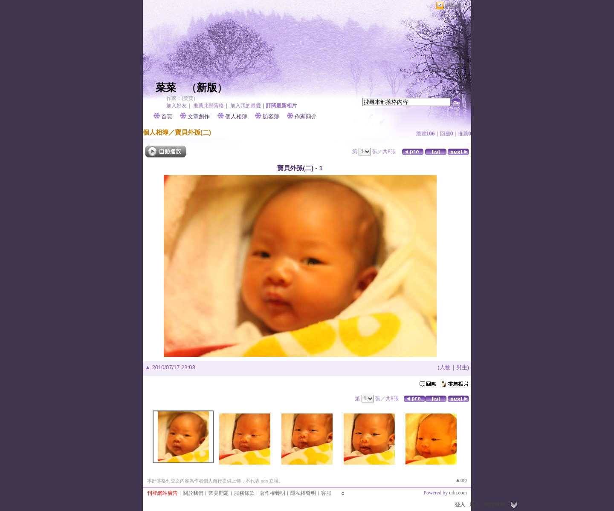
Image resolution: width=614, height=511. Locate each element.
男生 (461, 367)
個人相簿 (236, 116)
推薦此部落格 (208, 106)
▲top (461, 480)
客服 (326, 493)
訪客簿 (271, 116)
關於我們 (193, 493)
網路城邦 (456, 6)
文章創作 (199, 116)
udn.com (458, 493)
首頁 (166, 116)
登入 (460, 505)
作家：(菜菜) (180, 98)
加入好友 (176, 106)
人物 (445, 367)
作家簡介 (306, 116)
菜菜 (166, 87)
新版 (207, 87)
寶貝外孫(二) (193, 132)
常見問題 (219, 493)
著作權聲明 (272, 493)
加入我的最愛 (245, 106)
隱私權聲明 (303, 493)
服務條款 (244, 493)
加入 (474, 505)
